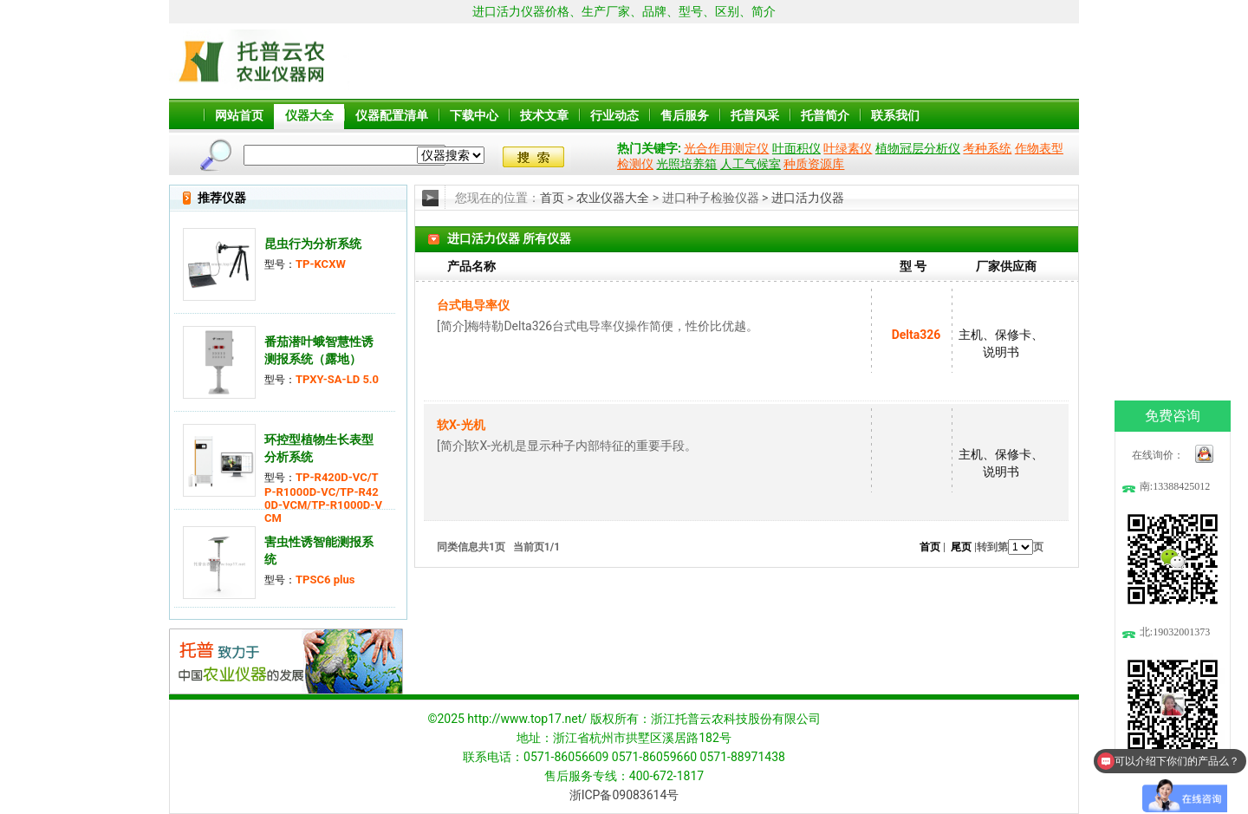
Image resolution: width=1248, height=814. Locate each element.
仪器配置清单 (391, 115)
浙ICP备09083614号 (624, 795)
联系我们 (895, 115)
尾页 (961, 547)
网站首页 (239, 115)
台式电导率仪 (473, 305)
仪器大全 (309, 115)
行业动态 (614, 115)
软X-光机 (461, 425)
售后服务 (684, 115)
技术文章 (544, 115)
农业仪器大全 (612, 198)
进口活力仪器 (807, 198)
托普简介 (825, 115)
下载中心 (474, 115)
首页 (552, 198)
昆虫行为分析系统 (312, 244)
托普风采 (755, 115)
